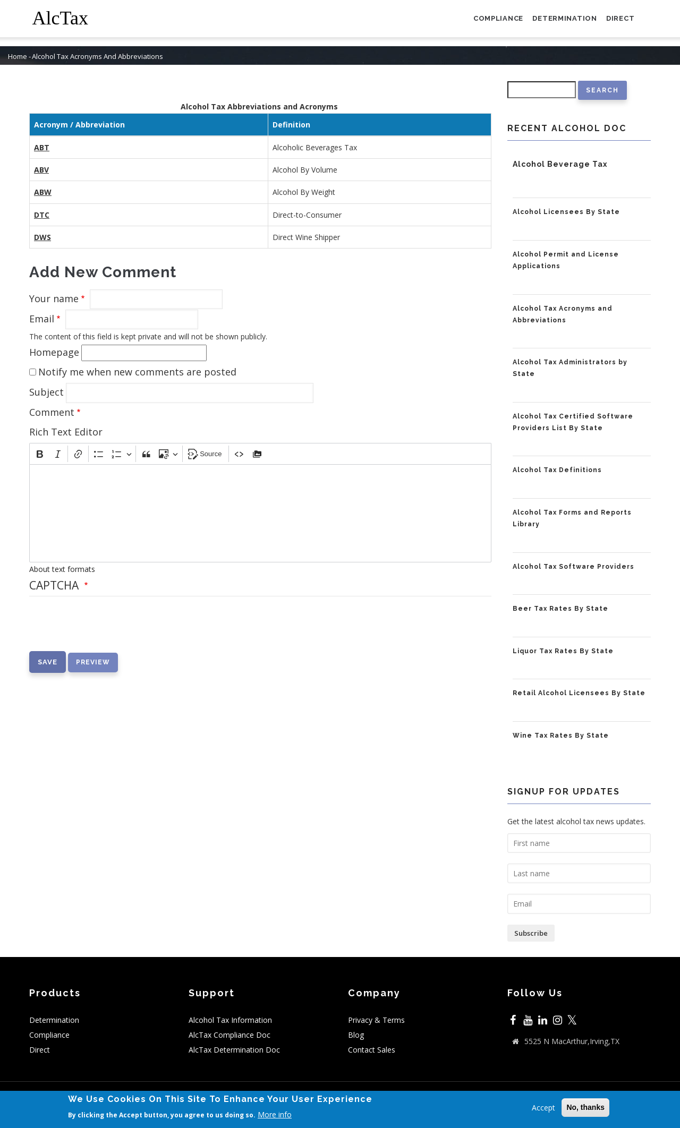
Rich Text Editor (66, 431)
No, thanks (585, 1107)
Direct (618, 23)
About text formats (62, 569)
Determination (557, 23)
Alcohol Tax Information (230, 1020)
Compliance (486, 23)
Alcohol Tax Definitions (557, 470)
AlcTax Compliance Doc (229, 1035)
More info (275, 1114)
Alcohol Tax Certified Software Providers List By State (573, 422)
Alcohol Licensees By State (566, 212)
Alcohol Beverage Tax (560, 164)
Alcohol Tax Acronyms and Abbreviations (563, 314)
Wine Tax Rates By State (561, 735)
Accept (543, 1108)
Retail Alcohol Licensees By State (579, 693)
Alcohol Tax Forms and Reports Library (572, 518)
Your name (54, 298)
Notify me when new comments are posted (137, 371)
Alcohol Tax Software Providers (573, 566)
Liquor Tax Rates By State (563, 651)
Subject (46, 392)
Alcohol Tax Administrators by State (570, 368)
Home (17, 57)
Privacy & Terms (376, 1020)
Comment (51, 412)
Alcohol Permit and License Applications (566, 260)
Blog (356, 1035)
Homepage (54, 352)
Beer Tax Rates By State (560, 608)
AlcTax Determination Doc (234, 1050)
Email (41, 318)
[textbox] (260, 513)
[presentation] (110, 630)
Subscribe (531, 933)
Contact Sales (371, 1050)
